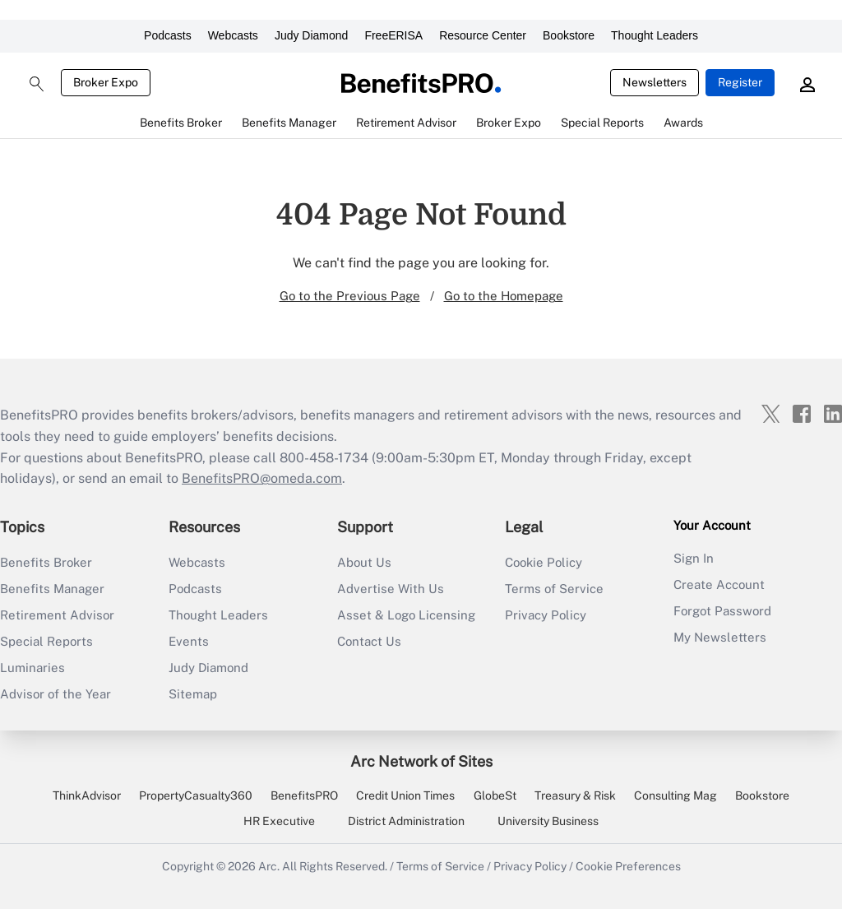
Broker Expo (105, 82)
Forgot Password (722, 611)
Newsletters (654, 82)
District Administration (406, 821)
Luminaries (32, 668)
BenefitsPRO (304, 795)
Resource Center (482, 35)
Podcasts (168, 35)
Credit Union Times (405, 795)
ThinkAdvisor (87, 795)
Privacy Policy (545, 615)
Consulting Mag (675, 795)
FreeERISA (393, 35)
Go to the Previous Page (350, 296)
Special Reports (46, 641)
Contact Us (369, 641)
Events (189, 641)
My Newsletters (719, 637)
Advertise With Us (390, 589)
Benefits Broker (46, 562)
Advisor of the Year (55, 694)
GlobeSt (495, 795)
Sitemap (193, 694)
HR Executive (279, 821)
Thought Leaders (654, 35)
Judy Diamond (312, 35)
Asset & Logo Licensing (406, 615)
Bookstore (568, 35)
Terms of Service (554, 589)
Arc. (269, 866)
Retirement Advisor (57, 615)
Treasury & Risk (575, 795)
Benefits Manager (52, 589)
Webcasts (233, 35)
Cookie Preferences (628, 866)
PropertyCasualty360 (195, 795)
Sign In (693, 558)
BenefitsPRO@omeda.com (262, 478)
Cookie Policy (543, 562)
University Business (548, 821)
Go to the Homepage (503, 296)
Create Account (719, 584)
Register (740, 82)
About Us (364, 562)
